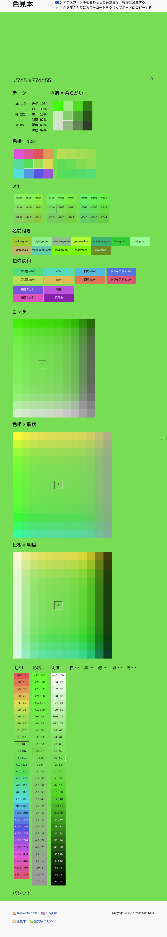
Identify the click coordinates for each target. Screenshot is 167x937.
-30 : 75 (21, 709)
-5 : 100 (21, 730)
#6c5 (94, 217)
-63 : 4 (40, 874)
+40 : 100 (58, 675)
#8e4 (38, 197)
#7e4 (71, 197)
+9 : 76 (39, 716)
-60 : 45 (21, 696)
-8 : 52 (58, 785)
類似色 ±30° (27, 271)
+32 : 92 (58, 689)
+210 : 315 (21, 860)
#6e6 (84, 197)
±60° (59, 271)
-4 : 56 (58, 778)
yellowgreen (22, 241)
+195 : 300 (21, 853)
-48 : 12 (58, 860)
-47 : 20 (39, 847)
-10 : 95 (21, 723)
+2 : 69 (39, 737)
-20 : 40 (58, 812)
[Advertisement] (84, 43)
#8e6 (19, 197)
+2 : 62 (58, 750)
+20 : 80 (58, 709)
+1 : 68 (39, 744)
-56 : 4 (58, 874)
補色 (59, 289)
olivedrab (100, 249)
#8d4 (38, 207)
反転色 (59, 297)
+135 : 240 (21, 826)
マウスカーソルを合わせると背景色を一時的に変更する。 (105, 2)
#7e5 (61, 197)
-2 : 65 (40, 757)
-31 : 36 (39, 819)
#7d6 (52, 207)
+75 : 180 (21, 799)
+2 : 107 (21, 750)
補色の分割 (27, 289)
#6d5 (94, 207)
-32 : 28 (58, 833)
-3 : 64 (40, 764)
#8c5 (29, 217)
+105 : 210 (21, 812)
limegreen (120, 241)
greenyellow (81, 241)
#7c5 (61, 217)
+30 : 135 (21, 778)
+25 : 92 (40, 689)
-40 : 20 (58, 847)
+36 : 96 (58, 682)
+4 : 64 (58, 737)
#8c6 (19, 217)
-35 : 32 (39, 826)
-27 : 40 (39, 812)
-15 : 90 (21, 716)
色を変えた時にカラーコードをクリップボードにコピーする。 (109, 7)
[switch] (58, 2)
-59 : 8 (40, 867)
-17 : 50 (39, 792)
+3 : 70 (39, 730)
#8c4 (38, 217)
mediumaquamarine (42, 249)
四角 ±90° (90, 271)
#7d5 (61, 207)
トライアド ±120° (121, 271)
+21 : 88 (40, 696)
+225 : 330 (21, 867)
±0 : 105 (21, 744)
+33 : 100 (39, 675)
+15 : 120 (21, 771)
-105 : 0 (21, 675)
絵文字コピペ (41, 921)
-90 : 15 (21, 682)
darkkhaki (22, 249)
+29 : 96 (40, 682)
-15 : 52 (39, 785)
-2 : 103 (21, 737)
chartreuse (81, 249)
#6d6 (84, 207)
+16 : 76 (58, 716)
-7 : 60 (40, 771)
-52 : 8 (58, 867)
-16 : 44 (58, 805)
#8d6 (19, 207)
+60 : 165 (21, 792)
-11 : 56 (39, 778)
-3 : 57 (58, 771)
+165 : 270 (21, 840)
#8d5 (29, 207)
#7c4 (71, 217)
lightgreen (42, 241)
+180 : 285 (21, 847)
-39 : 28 (39, 833)
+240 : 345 (21, 874)
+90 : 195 (21, 805)
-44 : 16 (58, 853)
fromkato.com (24, 913)
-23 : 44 (39, 805)
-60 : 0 (58, 881)
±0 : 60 (58, 757)
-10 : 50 (58, 792)
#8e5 (29, 197)
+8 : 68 (58, 730)
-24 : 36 (58, 819)
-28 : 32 (58, 826)
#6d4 (104, 207)
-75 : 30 (21, 689)
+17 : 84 (40, 702)
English (49, 913)
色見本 (19, 921)
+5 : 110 (21, 757)
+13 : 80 (40, 709)
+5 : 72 (39, 723)
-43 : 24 (39, 840)
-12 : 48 (58, 799)
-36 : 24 (58, 840)
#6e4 (104, 197)
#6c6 (84, 217)
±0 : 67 (40, 750)
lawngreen (61, 249)
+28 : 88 (58, 696)
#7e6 (52, 197)
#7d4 (71, 207)
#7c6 (52, 217)
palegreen (140, 241)
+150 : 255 (21, 833)
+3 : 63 (58, 744)
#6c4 (104, 217)
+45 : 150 (21, 785)
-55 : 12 (39, 860)
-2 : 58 (58, 764)
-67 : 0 (40, 881)
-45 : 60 (21, 702)
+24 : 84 (58, 702)
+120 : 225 (21, 819)
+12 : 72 (58, 723)
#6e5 (94, 197)
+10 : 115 (21, 764)
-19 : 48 (39, 799)
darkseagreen (61, 241)
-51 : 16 (39, 853)
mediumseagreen (101, 241)
